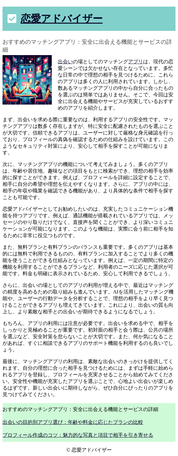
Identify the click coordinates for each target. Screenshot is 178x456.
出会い (65, 61)
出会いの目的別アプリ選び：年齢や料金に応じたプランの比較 (73, 422)
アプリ (135, 61)
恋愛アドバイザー (62, 18)
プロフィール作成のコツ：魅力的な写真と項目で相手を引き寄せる (78, 435)
